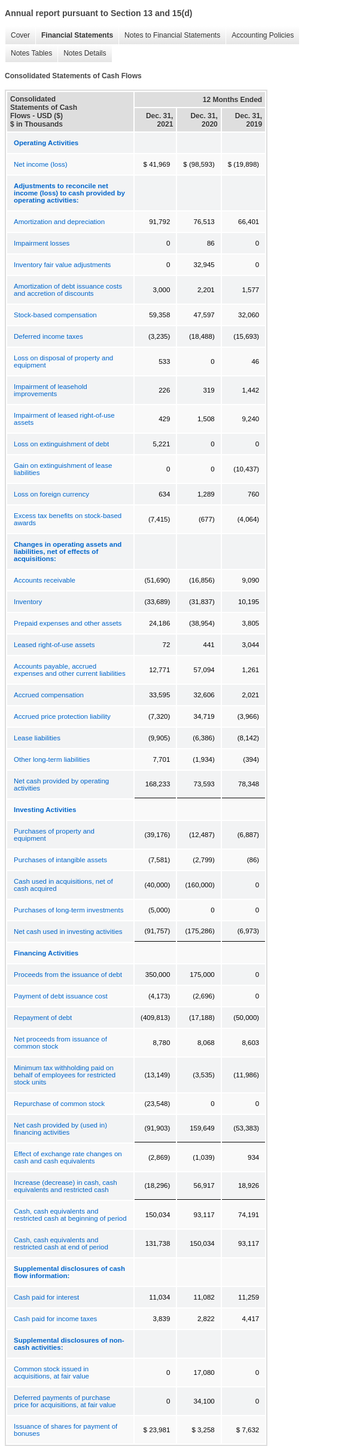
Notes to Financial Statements (169, 35)
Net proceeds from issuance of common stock (60, 1043)
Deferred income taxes (48, 336)
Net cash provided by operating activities (61, 784)
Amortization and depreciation (59, 221)
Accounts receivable (44, 580)
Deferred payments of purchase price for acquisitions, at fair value (65, 1401)
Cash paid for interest (46, 1297)
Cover (17, 35)
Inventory (28, 601)
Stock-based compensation (55, 314)
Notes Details (81, 53)
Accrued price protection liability (62, 716)
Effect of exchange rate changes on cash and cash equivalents (68, 1157)
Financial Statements (74, 35)
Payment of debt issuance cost (61, 996)
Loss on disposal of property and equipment (63, 361)
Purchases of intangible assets (60, 859)
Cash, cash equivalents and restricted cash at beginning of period (70, 1215)
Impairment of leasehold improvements (50, 390)
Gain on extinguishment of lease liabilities (63, 469)
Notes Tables (28, 53)
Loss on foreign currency (51, 494)
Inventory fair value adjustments (62, 264)
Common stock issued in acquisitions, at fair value (51, 1372)
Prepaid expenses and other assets (67, 623)
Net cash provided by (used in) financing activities (60, 1129)
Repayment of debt (43, 1017)
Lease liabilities (37, 738)
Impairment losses (41, 243)
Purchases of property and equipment (54, 835)
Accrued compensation (49, 695)
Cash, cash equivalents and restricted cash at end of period (61, 1243)
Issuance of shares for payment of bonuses (65, 1430)
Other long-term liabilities (52, 759)
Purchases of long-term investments (68, 910)
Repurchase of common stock (59, 1103)
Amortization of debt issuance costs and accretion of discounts (68, 290)
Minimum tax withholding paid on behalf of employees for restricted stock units (64, 1075)
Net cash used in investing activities (68, 931)
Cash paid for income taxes (55, 1318)
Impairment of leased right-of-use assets (64, 419)
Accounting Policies (260, 35)
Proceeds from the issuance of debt (68, 974)
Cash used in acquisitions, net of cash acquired (63, 885)
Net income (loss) (40, 164)
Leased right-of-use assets (54, 644)
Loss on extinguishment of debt (61, 444)
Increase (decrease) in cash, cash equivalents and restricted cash (65, 1186)
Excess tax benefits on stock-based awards (67, 519)
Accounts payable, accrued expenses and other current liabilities (70, 670)
